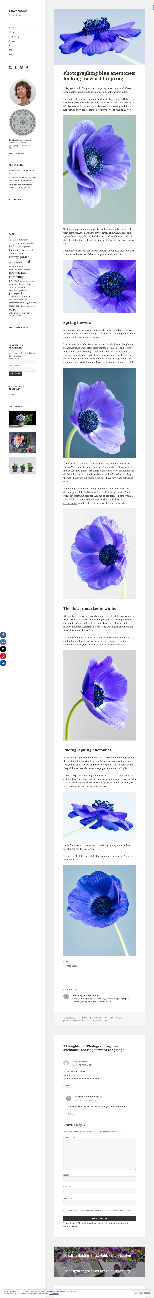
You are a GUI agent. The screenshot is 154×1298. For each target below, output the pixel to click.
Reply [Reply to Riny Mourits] (67, 1086)
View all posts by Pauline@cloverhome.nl (91, 1001)
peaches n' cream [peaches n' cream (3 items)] (16, 290)
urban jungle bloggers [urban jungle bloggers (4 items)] (19, 313)
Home (11, 27)
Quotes (12, 41)
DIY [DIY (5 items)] (11, 266)
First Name (14, 365)
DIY (10, 50)
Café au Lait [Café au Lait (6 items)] (26, 249)
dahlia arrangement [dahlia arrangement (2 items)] (15, 263)
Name (67, 1175)
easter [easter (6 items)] (16, 266)
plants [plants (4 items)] (28, 296)
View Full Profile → (17, 153)
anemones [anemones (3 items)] (13, 243)
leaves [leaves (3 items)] (28, 284)
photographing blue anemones (76, 1020)
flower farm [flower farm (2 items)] (26, 270)
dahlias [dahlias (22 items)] (28, 261)
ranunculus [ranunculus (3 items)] (22, 299)
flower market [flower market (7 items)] (17, 272)
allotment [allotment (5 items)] (23, 239)
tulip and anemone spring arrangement (105, 358)
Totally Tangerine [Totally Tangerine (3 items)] (28, 306)
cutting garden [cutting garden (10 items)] (19, 257)
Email (67, 1187)
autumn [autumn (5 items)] (22, 243)
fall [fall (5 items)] (22, 266)
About (11, 32)
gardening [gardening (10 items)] (16, 277)
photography (95, 1020)
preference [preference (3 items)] (13, 299)
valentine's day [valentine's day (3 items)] (15, 316)
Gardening (14, 36)
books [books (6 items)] (12, 246)
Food (11, 45)
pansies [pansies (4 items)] (21, 287)
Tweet (67, 965)
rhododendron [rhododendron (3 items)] (15, 303)
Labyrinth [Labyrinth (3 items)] (13, 284)
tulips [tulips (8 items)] (12, 309)
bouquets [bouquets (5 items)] (14, 250)
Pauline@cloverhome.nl (20, 140)
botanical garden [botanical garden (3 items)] (23, 246)
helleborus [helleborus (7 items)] (15, 281)
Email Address (15, 358)
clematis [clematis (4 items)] (20, 253)
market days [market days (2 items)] (13, 287)
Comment (69, 1137)
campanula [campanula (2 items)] (12, 253)
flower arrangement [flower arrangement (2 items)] (15, 270)
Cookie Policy (54, 1294)
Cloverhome (18, 11)
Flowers (110, 1018)
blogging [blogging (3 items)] (30, 243)
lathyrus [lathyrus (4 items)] (21, 284)
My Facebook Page (18, 327)
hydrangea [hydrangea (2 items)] (31, 281)
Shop (11, 54)
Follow (12, 394)
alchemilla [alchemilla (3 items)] (13, 240)
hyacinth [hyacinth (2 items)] (25, 281)
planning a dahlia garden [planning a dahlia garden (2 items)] (17, 296)
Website (67, 1198)
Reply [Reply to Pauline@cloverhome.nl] (70, 1114)
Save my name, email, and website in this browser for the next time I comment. (100, 1210)
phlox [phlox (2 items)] (25, 290)
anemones (122, 1018)
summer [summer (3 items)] (32, 303)
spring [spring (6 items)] (25, 302)
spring (104, 1020)
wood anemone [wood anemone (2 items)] (26, 316)
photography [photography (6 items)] (16, 293)
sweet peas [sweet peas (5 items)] (14, 305)
